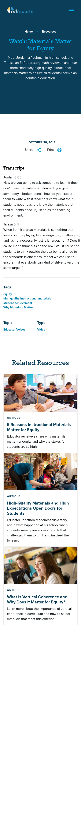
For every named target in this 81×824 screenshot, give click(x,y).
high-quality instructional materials (27, 298)
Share (29, 149)
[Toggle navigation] (71, 10)
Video (41, 329)
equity (7, 294)
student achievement (17, 303)
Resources (49, 31)
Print (50, 149)
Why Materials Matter (18, 307)
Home (29, 31)
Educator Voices (14, 329)
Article (13, 418)
